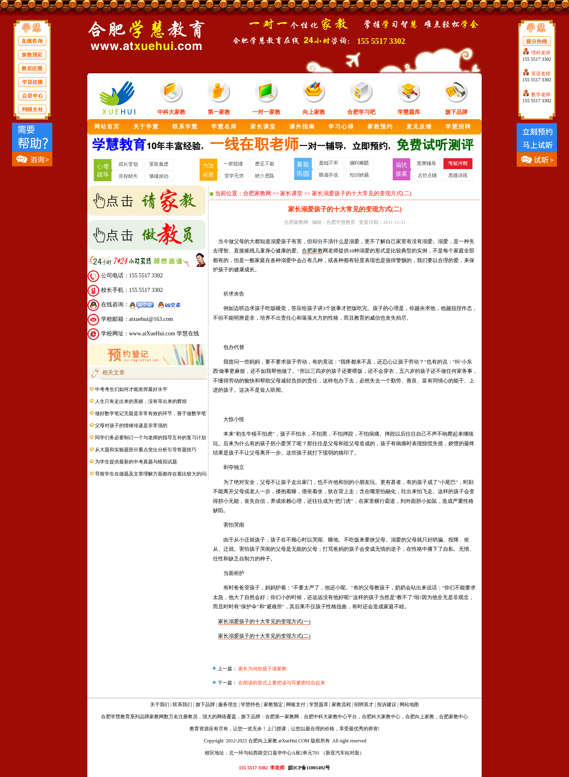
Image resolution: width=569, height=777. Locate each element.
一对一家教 (266, 112)
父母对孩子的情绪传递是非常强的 (131, 425)
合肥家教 (312, 251)
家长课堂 (263, 127)
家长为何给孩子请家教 (262, 669)
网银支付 (295, 704)
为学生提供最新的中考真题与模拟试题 (136, 462)
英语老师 (540, 73)
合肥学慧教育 (340, 222)
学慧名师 (224, 127)
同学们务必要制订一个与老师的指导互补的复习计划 (150, 437)
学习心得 (341, 127)
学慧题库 (409, 112)
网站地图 (409, 704)
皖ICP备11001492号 (309, 768)
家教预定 (273, 704)
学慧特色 (250, 704)
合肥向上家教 (419, 716)
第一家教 (219, 112)
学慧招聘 (458, 127)
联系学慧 (185, 127)
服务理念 (227, 704)
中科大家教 (171, 112)
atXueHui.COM (293, 741)
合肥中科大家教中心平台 (330, 716)
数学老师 (540, 94)
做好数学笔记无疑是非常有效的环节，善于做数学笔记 (153, 413)
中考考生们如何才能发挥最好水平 (131, 389)
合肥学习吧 (361, 112)
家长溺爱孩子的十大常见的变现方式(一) (264, 621)
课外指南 (302, 127)
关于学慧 (146, 127)
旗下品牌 (456, 112)
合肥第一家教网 (282, 716)
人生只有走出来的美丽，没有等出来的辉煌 (141, 401)
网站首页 (107, 127)
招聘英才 (363, 704)
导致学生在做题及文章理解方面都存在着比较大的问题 (153, 474)
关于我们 (159, 704)
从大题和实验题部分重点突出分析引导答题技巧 (145, 450)
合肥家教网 (257, 193)
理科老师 (540, 53)
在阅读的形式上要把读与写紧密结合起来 (281, 683)
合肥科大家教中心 (381, 716)
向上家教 (314, 112)
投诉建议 (386, 704)
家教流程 (341, 704)
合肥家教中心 (453, 716)
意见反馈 (419, 127)
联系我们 (182, 704)
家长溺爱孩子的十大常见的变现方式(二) (264, 636)
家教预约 (380, 127)
